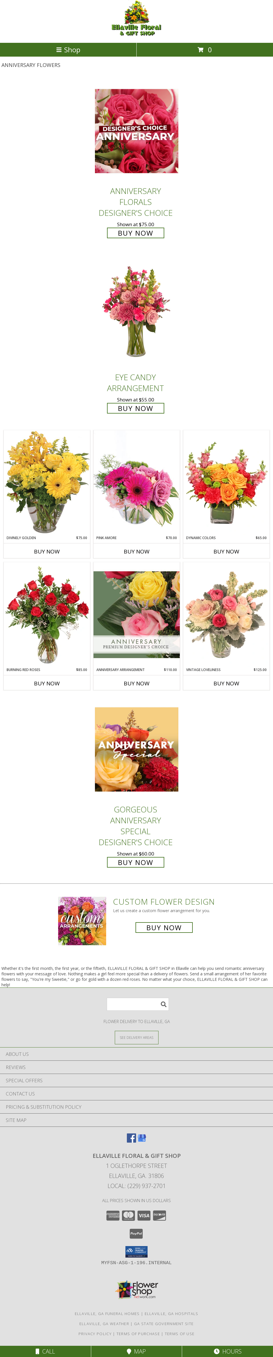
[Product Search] (138, 1004)
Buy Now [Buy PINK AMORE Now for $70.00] (137, 551)
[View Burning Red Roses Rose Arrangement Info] (47, 614)
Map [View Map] (136, 1351)
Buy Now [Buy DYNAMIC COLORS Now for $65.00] (226, 551)
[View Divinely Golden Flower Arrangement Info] (47, 482)
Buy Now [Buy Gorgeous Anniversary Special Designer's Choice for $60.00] (135, 862)
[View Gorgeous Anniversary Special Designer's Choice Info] (136, 749)
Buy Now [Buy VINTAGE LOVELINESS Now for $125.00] (226, 683)
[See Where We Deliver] (137, 1037)
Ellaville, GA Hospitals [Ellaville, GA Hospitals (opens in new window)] (171, 1313)
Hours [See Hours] (228, 1351)
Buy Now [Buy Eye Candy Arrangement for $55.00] (135, 408)
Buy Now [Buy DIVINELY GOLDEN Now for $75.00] (47, 551)
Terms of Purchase (138, 1333)
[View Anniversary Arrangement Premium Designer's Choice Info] (136, 614)
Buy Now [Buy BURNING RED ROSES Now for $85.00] (47, 683)
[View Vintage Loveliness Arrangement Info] (226, 614)
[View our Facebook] (131, 1140)
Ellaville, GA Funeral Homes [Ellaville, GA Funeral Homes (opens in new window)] (107, 1313)
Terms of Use (180, 1333)
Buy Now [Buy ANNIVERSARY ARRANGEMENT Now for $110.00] (137, 683)
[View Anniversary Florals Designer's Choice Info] (136, 131)
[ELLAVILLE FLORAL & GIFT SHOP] (136, 34)
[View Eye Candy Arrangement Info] (136, 312)
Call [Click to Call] (45, 1351)
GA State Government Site (164, 1323)
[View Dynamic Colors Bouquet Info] (226, 482)
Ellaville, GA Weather (104, 1323)
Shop (68, 49)
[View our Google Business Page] (141, 1140)
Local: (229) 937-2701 (137, 1186)
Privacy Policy (95, 1333)
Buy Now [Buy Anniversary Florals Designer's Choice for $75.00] (135, 233)
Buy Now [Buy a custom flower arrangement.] (164, 927)
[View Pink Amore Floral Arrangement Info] (136, 482)
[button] (136, 1252)
